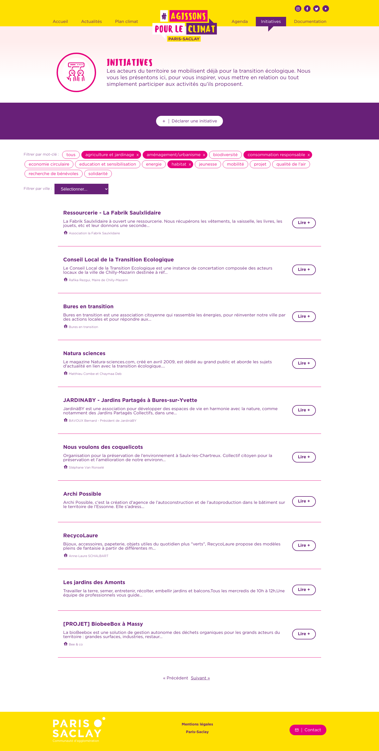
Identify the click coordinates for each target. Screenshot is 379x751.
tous (70, 154)
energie (154, 164)
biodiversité (225, 154)
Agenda (239, 21)
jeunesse (208, 164)
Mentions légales (197, 724)
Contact (308, 730)
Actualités (91, 21)
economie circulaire (49, 164)
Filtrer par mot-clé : (41, 154)
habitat (179, 164)
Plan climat (126, 21)
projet (260, 164)
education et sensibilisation (107, 164)
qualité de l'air (291, 164)
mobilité (235, 164)
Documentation (310, 21)
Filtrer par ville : (38, 189)
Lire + (304, 223)
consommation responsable (276, 154)
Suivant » (200, 678)
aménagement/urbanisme (174, 154)
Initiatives (271, 21)
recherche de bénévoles (53, 173)
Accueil (60, 21)
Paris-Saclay (197, 732)
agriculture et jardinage (110, 154)
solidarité (98, 173)
